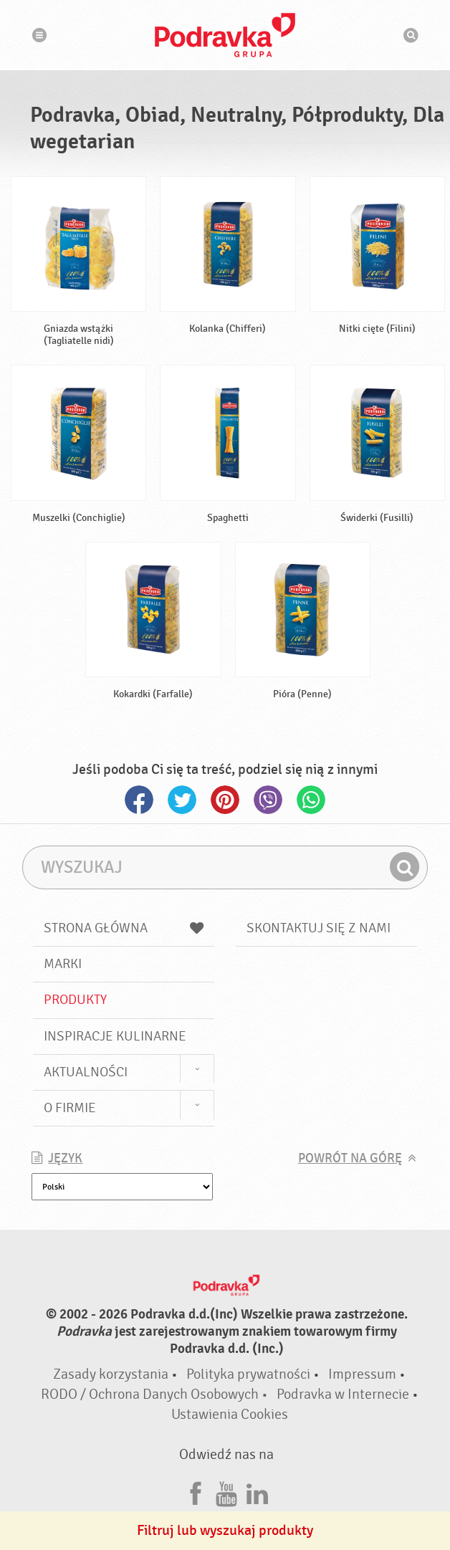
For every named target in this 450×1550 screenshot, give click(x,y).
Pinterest (225, 799)
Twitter (182, 799)
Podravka (225, 35)
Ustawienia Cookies (229, 1414)
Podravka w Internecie (343, 1394)
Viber (268, 799)
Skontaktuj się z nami (318, 928)
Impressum (362, 1374)
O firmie (70, 1108)
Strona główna (124, 928)
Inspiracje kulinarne (115, 1036)
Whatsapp (311, 799)
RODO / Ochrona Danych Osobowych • (156, 1394)
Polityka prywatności (248, 1374)
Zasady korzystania (110, 1374)
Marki (63, 964)
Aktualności (86, 1072)
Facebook (139, 799)
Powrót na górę (350, 1158)
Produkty (75, 1000)
